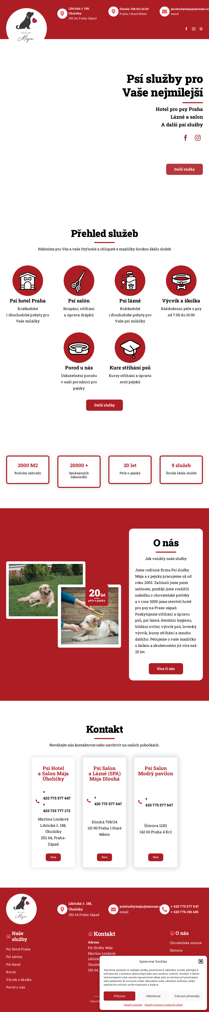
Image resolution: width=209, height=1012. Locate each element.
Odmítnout (153, 996)
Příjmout (119, 996)
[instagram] (193, 29)
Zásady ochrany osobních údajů (164, 1004)
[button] (201, 961)
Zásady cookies (133, 1004)
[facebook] (186, 29)
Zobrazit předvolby (187, 996)
